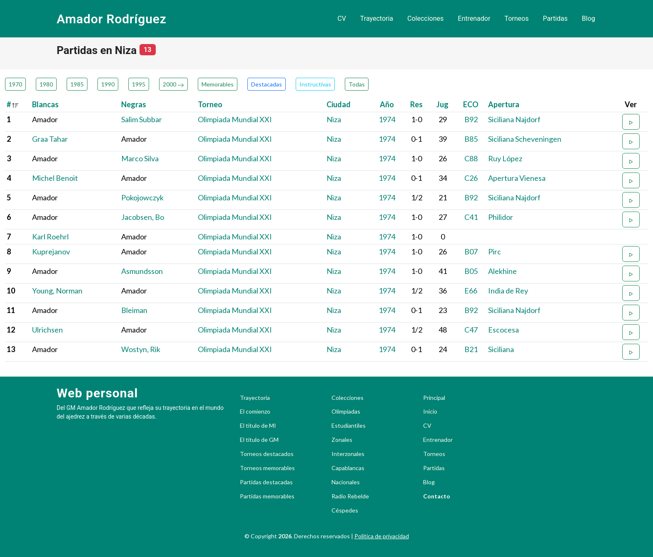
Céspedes (344, 510)
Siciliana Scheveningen (524, 138)
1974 (387, 119)
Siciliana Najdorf (514, 119)
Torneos (516, 18)
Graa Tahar (50, 138)
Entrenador (474, 18)
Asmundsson (142, 271)
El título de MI (258, 426)
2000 (173, 84)
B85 (471, 138)
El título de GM (259, 440)
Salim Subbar (141, 119)
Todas (357, 84)
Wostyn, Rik (140, 349)
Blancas (45, 104)
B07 (471, 251)
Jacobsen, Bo (142, 217)
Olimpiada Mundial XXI (235, 119)
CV (341, 18)
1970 (15, 84)
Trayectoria (376, 18)
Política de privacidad (381, 536)
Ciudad (338, 104)
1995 (138, 84)
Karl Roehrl (50, 236)
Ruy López (505, 158)
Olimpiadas (345, 411)
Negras (133, 104)
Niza (333, 119)
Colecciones (425, 18)
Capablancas (347, 468)
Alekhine (502, 271)
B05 (471, 271)
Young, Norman (57, 290)
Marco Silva (140, 158)
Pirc (494, 251)
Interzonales (347, 454)
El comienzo (255, 411)
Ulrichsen (47, 329)
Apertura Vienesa (517, 177)
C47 (471, 329)
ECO (471, 104)
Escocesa (503, 329)
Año (387, 104)
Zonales (341, 440)
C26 (471, 177)
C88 (471, 158)
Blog (588, 18)
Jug (442, 104)
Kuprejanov (51, 251)
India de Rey (508, 290)
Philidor (500, 217)
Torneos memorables (267, 468)
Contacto (436, 496)
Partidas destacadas (266, 482)
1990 (108, 84)
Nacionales (345, 482)
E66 (470, 290)
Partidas (555, 18)
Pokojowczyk (142, 197)
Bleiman (134, 310)
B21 (471, 349)
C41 (471, 217)
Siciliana (501, 349)
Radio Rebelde (350, 496)
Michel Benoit (55, 177)
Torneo (210, 104)
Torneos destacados (267, 454)
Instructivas (315, 84)
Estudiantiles (348, 426)
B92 (471, 119)
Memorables (218, 84)
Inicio (430, 411)
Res (416, 104)
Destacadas (266, 84)
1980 (46, 84)
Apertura (503, 104)
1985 (77, 84)
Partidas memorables (267, 496)
